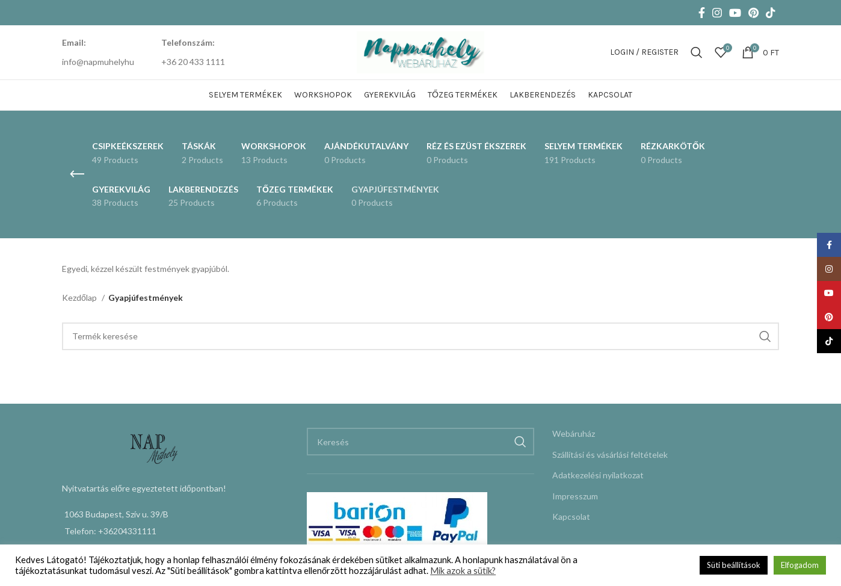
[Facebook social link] (702, 13)
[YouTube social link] (735, 13)
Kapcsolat (571, 516)
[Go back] (77, 174)
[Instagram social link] (717, 13)
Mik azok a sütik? (463, 571)
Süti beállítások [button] (733, 565)
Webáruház (573, 433)
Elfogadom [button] (800, 565)
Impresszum (575, 496)
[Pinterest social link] (753, 13)
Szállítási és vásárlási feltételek (610, 454)
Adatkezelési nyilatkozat (598, 475)
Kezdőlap (80, 297)
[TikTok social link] (770, 13)
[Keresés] (697, 52)
